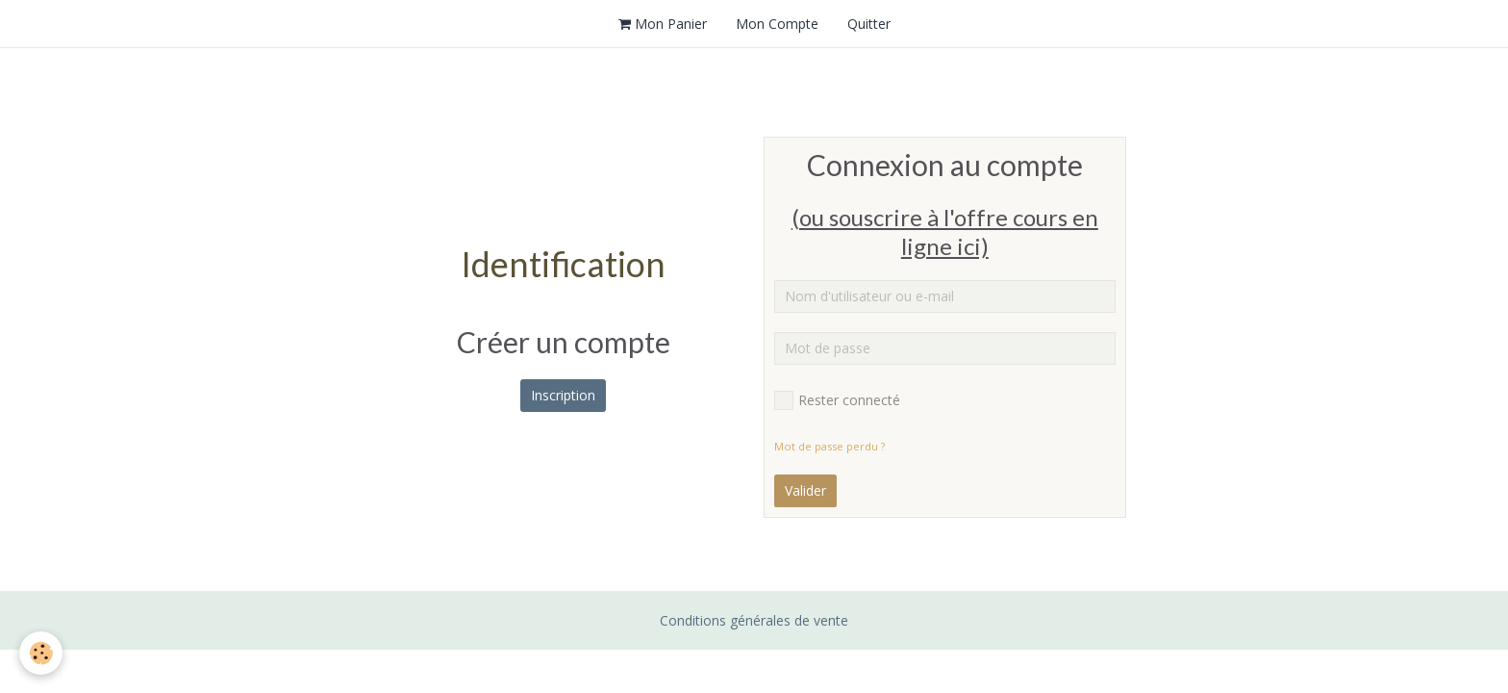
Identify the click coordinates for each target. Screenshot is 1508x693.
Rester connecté (837, 400)
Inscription (563, 395)
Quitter (869, 23)
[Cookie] (41, 653)
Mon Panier (662, 23)
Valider (805, 490)
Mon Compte (777, 23)
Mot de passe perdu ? (829, 446)
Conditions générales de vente (754, 620)
